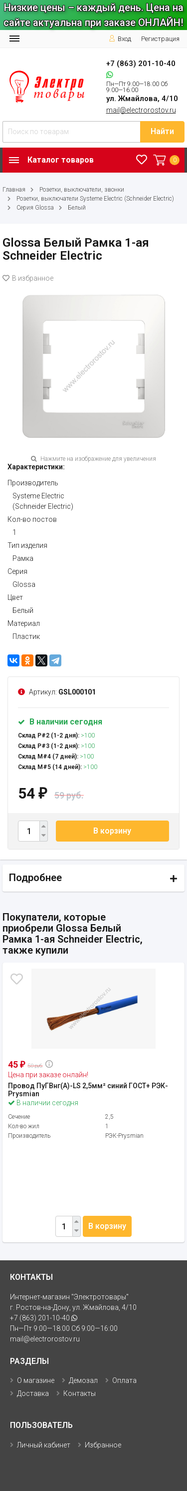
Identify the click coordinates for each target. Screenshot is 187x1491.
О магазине (35, 1380)
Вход (120, 39)
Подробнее (35, 878)
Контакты (79, 1393)
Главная (13, 189)
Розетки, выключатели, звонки (81, 189)
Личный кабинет (43, 1445)
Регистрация (160, 39)
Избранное (103, 1445)
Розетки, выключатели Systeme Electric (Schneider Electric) (95, 198)
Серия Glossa (35, 207)
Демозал (83, 1380)
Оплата (124, 1380)
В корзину (112, 831)
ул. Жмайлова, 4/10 (142, 98)
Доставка (33, 1393)
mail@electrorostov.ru (141, 110)
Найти (162, 131)
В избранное (27, 278)
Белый (77, 207)
